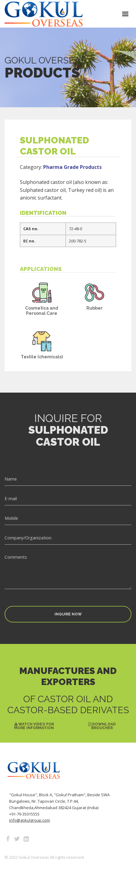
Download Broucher (102, 726)
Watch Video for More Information (34, 726)
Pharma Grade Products (72, 175)
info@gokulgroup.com (29, 820)
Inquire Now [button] (68, 614)
